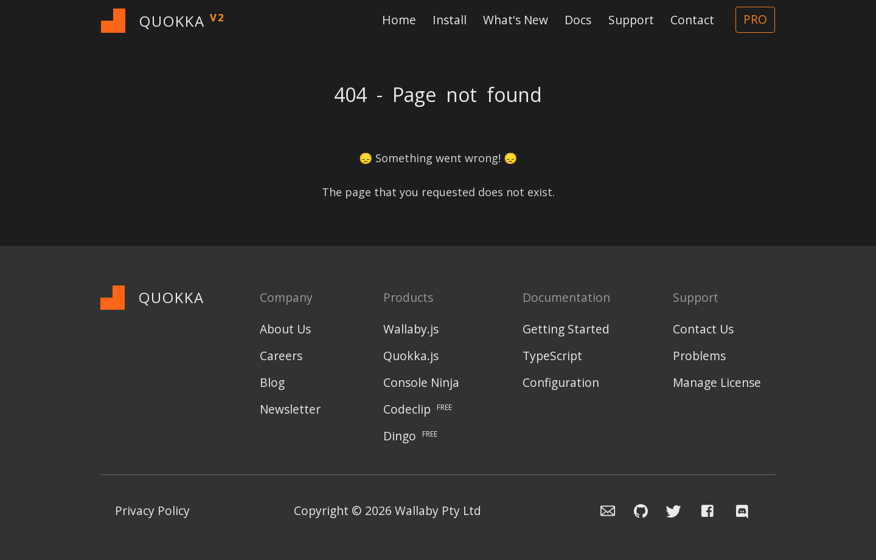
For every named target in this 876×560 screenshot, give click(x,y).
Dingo (410, 436)
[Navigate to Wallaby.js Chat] (745, 510)
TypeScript (552, 355)
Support (631, 20)
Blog (272, 382)
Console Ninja (421, 382)
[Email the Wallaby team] (600, 510)
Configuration (561, 382)
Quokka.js (411, 355)
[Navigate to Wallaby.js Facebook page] (707, 510)
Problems (699, 355)
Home (399, 20)
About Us (285, 329)
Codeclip (417, 409)
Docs (578, 20)
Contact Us (703, 329)
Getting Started (566, 329)
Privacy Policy (152, 510)
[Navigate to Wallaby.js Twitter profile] (669, 510)
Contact (692, 20)
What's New (515, 20)
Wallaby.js (411, 329)
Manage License (717, 382)
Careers (281, 355)
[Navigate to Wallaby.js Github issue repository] (633, 510)
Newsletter (290, 409)
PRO (755, 19)
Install (450, 20)
